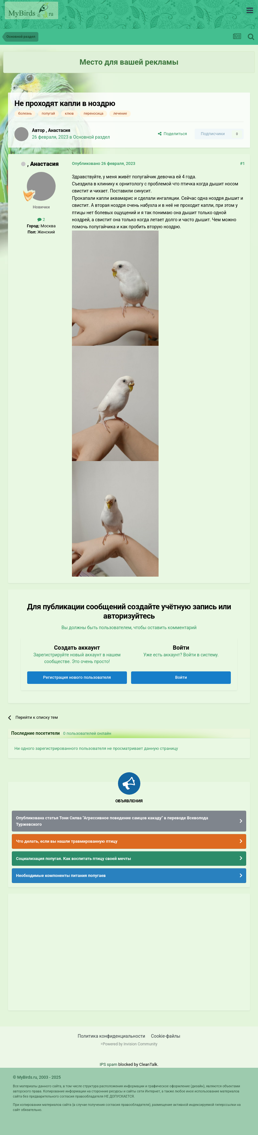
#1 (242, 163)
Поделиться (172, 133)
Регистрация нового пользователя (77, 677)
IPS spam (108, 1064)
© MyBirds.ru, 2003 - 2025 (37, 1077)
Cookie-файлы (165, 1036)
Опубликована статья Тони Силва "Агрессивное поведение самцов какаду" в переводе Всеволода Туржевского (112, 821)
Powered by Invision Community (130, 1044)
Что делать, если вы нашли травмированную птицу (66, 841)
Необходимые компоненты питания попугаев (61, 875)
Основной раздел (91, 137)
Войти (181, 677)
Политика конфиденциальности (111, 1036)
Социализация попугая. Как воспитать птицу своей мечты (73, 858)
